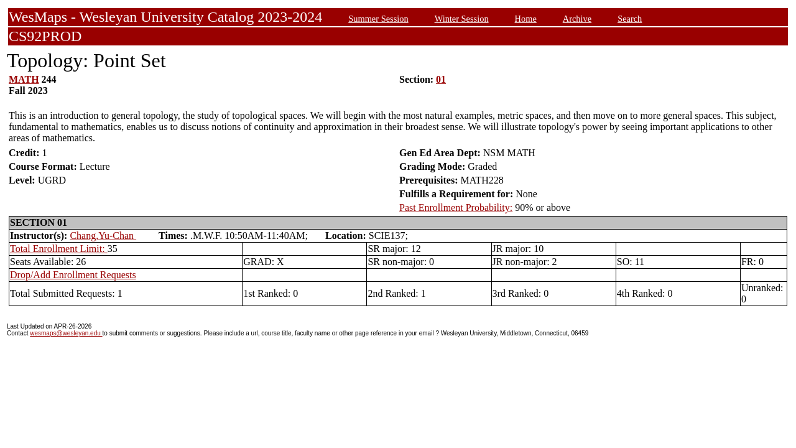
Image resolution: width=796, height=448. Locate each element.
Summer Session (378, 19)
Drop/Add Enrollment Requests (73, 274)
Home (526, 19)
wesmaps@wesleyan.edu (66, 333)
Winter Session (462, 19)
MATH (24, 79)
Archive (577, 19)
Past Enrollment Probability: (455, 207)
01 (441, 79)
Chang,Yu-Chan (103, 235)
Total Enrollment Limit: (59, 248)
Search (630, 19)
